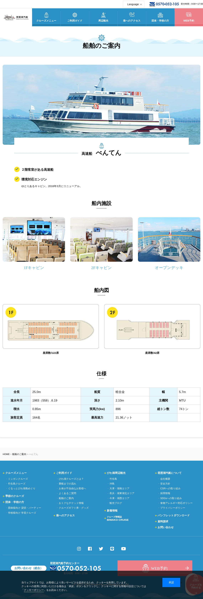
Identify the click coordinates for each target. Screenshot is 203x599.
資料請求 (163, 521)
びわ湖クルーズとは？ (71, 478)
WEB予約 (189, 17)
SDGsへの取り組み (171, 498)
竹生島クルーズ (16, 483)
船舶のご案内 (19, 454)
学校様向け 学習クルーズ (22, 512)
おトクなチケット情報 (71, 503)
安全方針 (165, 483)
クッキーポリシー (34, 590)
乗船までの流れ (67, 483)
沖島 (112, 483)
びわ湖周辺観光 (116, 472)
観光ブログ (116, 503)
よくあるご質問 (67, 493)
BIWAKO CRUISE (118, 518)
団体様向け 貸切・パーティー (24, 507)
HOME (6, 454)
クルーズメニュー (16, 472)
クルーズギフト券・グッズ (74, 507)
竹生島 (113, 478)
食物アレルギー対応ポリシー (176, 503)
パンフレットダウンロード (174, 515)
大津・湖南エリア (119, 488)
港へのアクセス (65, 515)
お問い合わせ (166, 527)
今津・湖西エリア (119, 498)
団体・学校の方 (14, 502)
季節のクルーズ (14, 495)
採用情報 (165, 493)
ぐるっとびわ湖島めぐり (21, 488)
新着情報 (112, 510)
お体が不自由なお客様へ (72, 488)
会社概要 (165, 478)
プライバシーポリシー (172, 507)
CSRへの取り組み (170, 488)
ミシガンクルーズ (18, 478)
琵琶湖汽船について (170, 472)
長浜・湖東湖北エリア (122, 493)
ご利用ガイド (64, 472)
